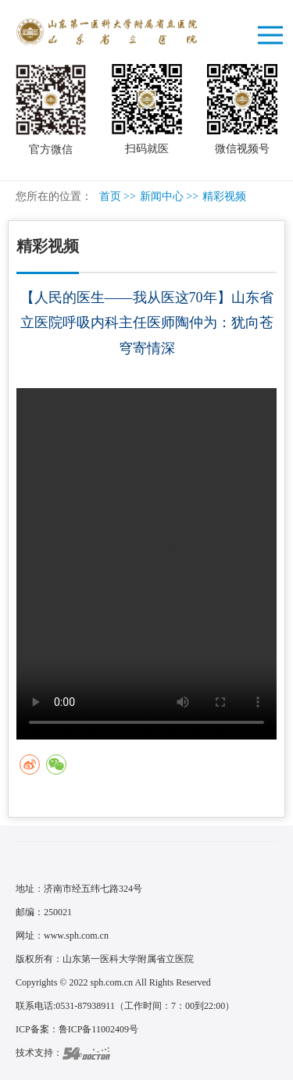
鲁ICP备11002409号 (98, 1029)
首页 (110, 196)
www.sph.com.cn (76, 935)
